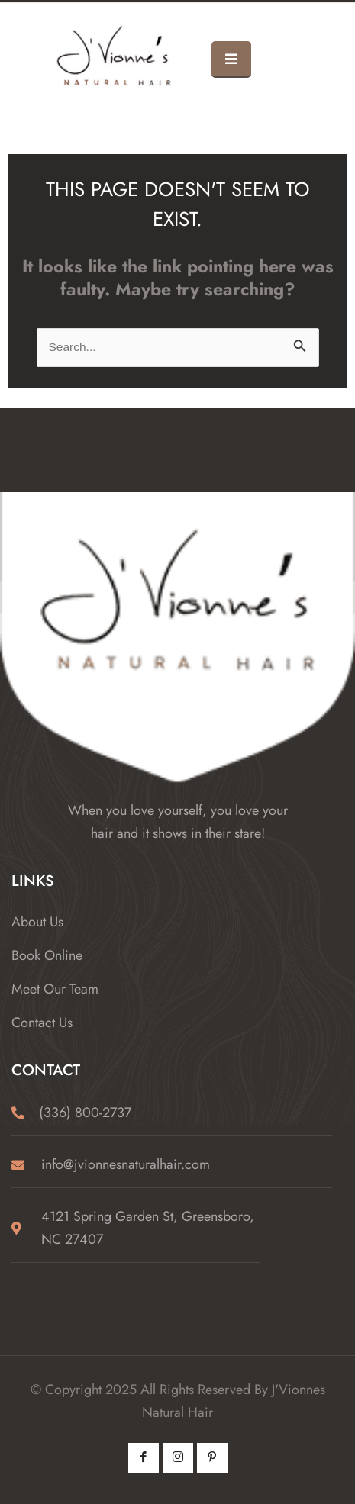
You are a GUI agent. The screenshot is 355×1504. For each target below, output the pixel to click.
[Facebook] (143, 1458)
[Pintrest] (212, 1458)
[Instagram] (178, 1458)
